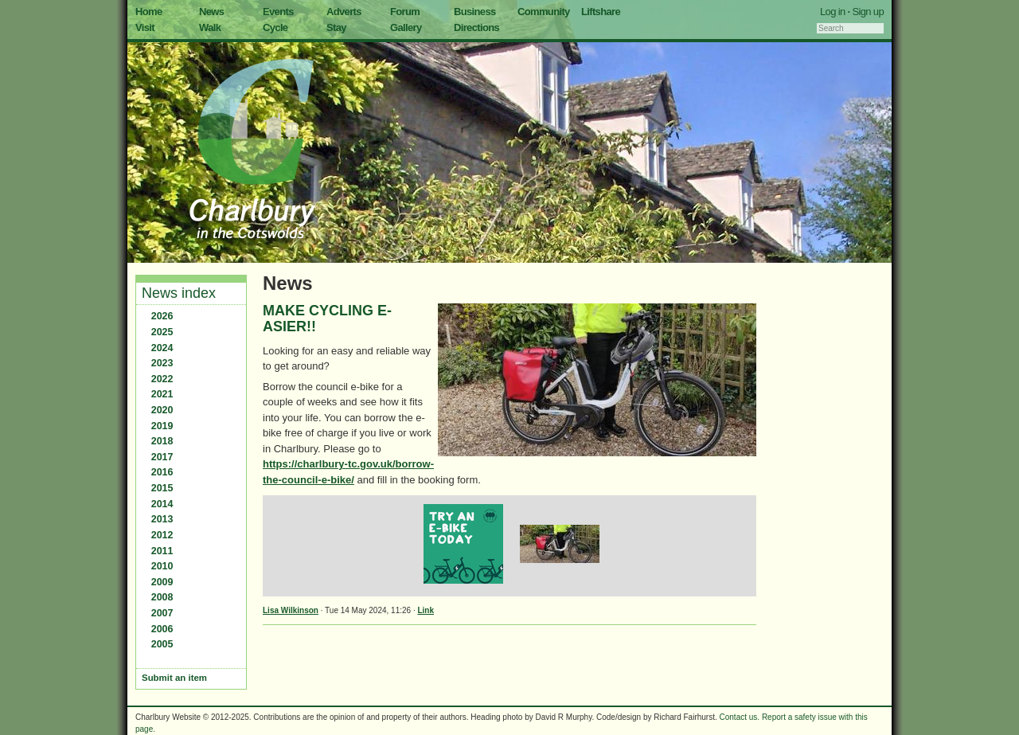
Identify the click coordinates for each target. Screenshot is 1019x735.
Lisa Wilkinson (290, 610)
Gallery (406, 27)
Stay (336, 27)
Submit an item (174, 677)
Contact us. (740, 717)
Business (475, 12)
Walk (210, 27)
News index (179, 293)
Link (425, 610)
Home (148, 12)
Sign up (868, 12)
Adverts (343, 12)
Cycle (275, 27)
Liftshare (600, 12)
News (211, 12)
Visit (144, 27)
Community (543, 12)
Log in (832, 12)
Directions (476, 27)
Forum (405, 12)
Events (278, 12)
